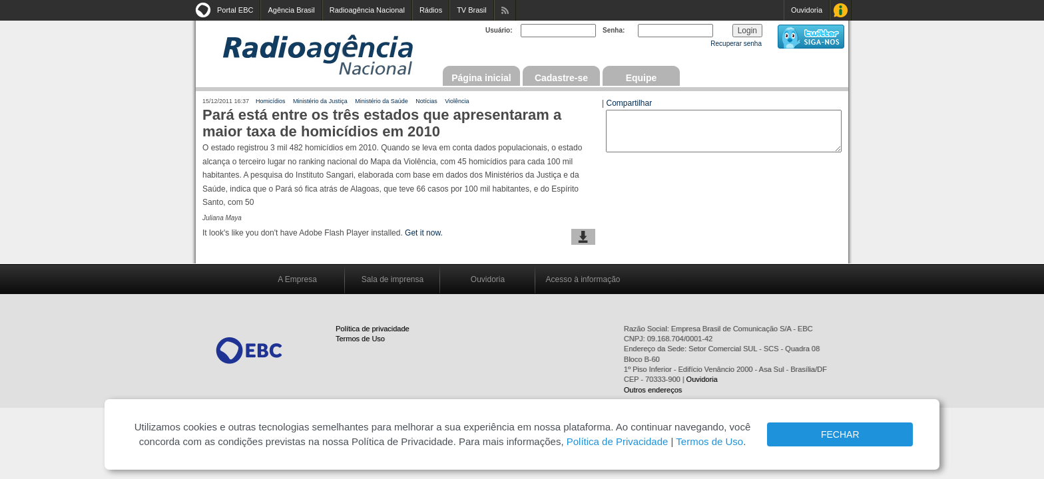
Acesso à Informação (840, 10)
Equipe (641, 78)
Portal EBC (235, 10)
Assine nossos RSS (505, 10)
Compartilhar (629, 103)
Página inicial (481, 78)
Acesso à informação (582, 279)
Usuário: (499, 30)
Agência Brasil (291, 10)
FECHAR (840, 434)
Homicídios (271, 101)
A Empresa (297, 279)
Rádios (430, 10)
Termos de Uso (360, 339)
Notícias (426, 101)
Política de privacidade (372, 329)
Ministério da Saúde (381, 101)
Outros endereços (653, 390)
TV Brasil (472, 10)
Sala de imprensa (392, 279)
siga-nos (811, 37)
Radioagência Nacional (367, 10)
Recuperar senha (736, 43)
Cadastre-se (561, 78)
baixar (583, 237)
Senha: (614, 30)
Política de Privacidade (617, 441)
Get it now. (424, 233)
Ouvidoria (806, 10)
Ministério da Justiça (320, 101)
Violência (457, 101)
